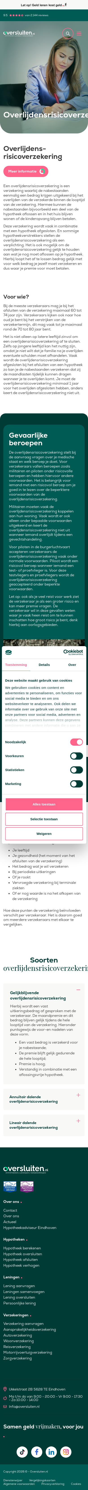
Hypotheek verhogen (21, 1265)
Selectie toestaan (44, 819)
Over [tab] (72, 665)
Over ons (11, 1216)
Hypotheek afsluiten (20, 1259)
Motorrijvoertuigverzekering (27, 1352)
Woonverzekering (18, 1341)
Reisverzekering (17, 1346)
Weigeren (44, 834)
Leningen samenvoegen (24, 1291)
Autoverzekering (17, 1335)
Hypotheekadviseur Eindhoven (29, 1227)
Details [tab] (44, 665)
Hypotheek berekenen (22, 1248)
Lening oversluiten (19, 1297)
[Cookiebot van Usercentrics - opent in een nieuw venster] (63, 652)
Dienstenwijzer (12, 1480)
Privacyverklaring (52, 1484)
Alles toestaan (44, 804)
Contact (10, 1210)
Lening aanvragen (19, 1286)
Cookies (76, 1484)
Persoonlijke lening (19, 1303)
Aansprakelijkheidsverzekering (29, 1329)
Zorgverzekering (17, 1358)
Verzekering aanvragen (23, 1323)
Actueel (9, 1221)
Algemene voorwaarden (19, 1484)
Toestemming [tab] (16, 665)
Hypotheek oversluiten (22, 1254)
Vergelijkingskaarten (42, 1480)
